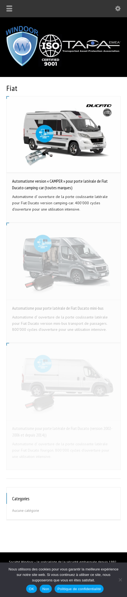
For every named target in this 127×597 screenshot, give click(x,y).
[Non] (120, 579)
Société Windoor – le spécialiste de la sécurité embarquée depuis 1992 (63, 562)
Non (45, 589)
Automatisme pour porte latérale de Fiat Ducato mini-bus (58, 308)
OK (31, 589)
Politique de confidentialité (79, 589)
